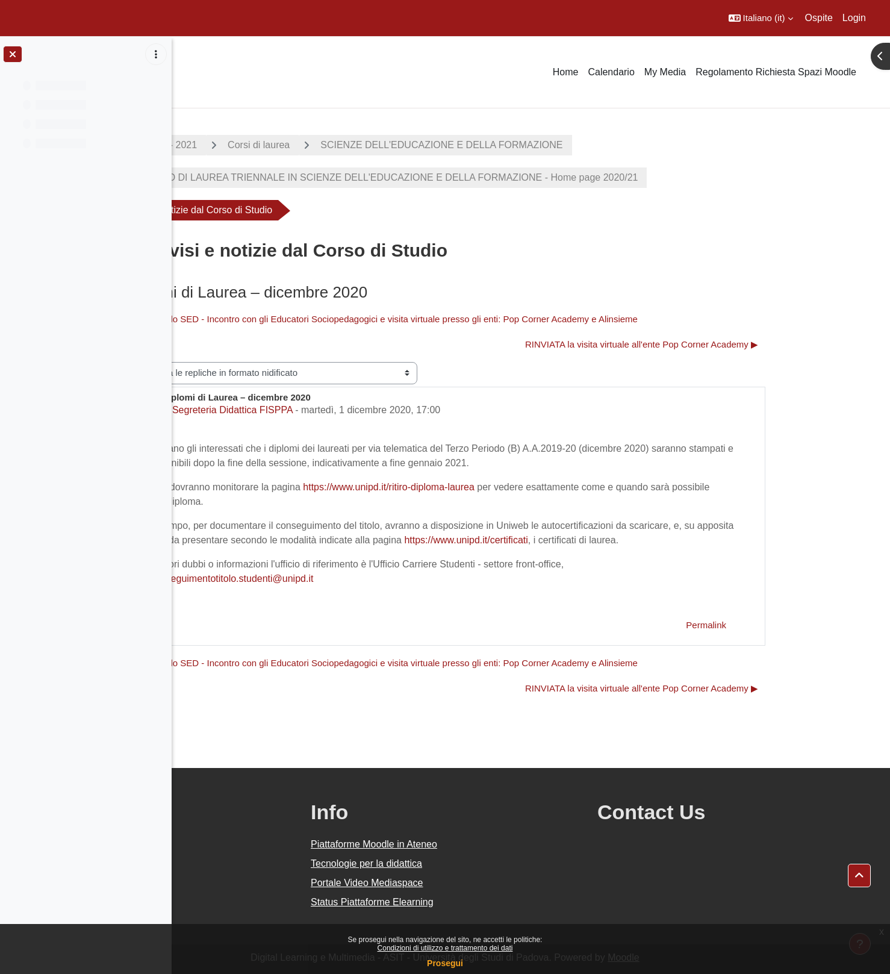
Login (854, 18)
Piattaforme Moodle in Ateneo (488, 844)
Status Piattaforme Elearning (486, 902)
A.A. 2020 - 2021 (247, 145)
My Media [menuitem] (665, 72)
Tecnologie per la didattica (481, 863)
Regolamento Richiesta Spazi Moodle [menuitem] (776, 72)
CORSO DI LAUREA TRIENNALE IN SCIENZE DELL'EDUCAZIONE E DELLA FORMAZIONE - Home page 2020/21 (473, 177)
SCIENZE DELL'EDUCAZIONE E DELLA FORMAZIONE (527, 145)
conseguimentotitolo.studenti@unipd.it (317, 578)
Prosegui (445, 963)
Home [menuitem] (566, 72)
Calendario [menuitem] (611, 72)
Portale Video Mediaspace (481, 883)
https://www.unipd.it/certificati (552, 540)
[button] (760, 18)
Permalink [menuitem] (792, 625)
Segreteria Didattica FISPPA (318, 410)
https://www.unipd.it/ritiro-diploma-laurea (475, 487)
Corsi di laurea (345, 145)
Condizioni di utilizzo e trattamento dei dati (445, 948)
